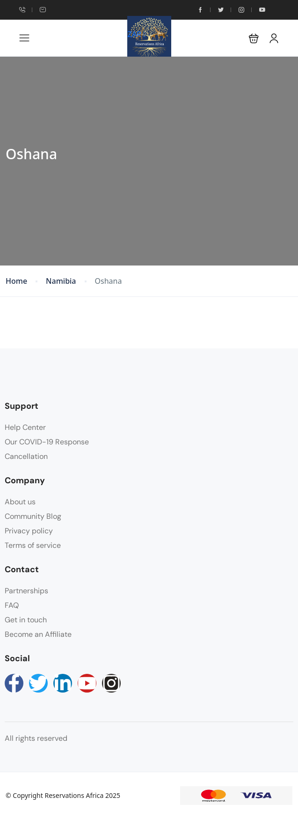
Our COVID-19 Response (47, 442)
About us (20, 502)
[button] (253, 38)
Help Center (25, 427)
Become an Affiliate (38, 634)
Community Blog (33, 516)
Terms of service (33, 545)
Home (16, 281)
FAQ (12, 605)
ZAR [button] (137, 34)
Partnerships (26, 591)
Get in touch (26, 620)
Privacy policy (29, 531)
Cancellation (26, 456)
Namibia (61, 281)
